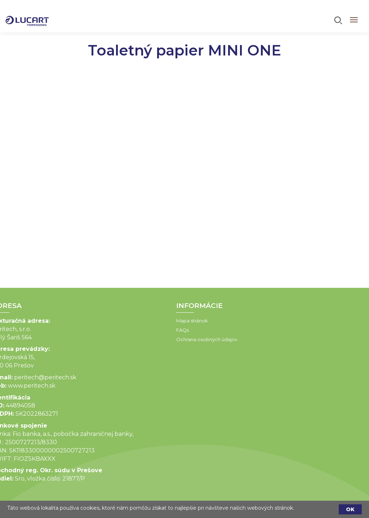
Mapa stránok (138, 320)
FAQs (128, 330)
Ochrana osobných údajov (152, 339)
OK (350, 509)
